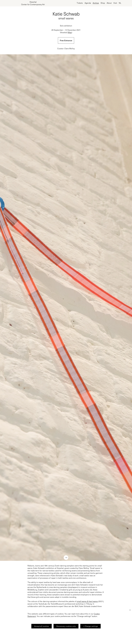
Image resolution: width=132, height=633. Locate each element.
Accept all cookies (41, 626)
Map (70, 32)
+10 (66, 557)
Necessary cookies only (66, 626)
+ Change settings (90, 626)
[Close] (130, 610)
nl (120, 3)
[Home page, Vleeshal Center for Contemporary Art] (33, 3)
